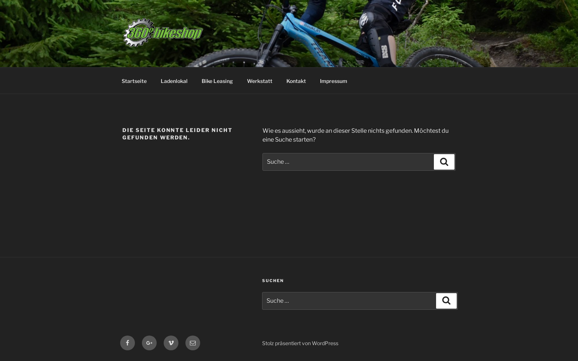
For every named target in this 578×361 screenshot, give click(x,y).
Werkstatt (259, 81)
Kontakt (296, 81)
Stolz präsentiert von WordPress (300, 343)
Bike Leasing (217, 81)
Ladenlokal (174, 81)
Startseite (134, 81)
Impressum (333, 81)
